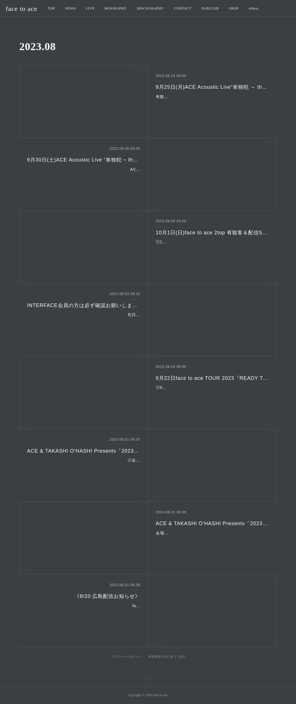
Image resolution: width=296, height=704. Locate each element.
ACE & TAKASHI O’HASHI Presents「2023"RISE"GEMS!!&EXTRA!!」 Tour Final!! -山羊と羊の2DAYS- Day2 (83, 451)
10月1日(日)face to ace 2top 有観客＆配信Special (212, 232)
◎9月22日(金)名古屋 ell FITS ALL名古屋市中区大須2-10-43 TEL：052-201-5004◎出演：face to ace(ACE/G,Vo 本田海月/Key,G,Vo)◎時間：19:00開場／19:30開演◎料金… (212, 394)
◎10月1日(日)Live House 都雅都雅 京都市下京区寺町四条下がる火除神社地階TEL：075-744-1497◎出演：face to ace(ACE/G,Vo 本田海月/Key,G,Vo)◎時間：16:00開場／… (212, 249)
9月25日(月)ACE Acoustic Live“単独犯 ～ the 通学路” (212, 87)
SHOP (234, 8)
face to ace (21, 8)
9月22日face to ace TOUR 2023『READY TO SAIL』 (212, 378)
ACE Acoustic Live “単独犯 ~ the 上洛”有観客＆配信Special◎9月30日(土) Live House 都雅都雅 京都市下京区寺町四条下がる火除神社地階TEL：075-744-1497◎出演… (84, 176)
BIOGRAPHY (116, 8)
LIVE (90, 8)
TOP (51, 8)
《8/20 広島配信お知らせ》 (107, 596)
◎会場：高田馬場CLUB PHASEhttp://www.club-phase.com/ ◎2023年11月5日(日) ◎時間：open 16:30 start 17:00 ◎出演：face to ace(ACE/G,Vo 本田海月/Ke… (84, 467)
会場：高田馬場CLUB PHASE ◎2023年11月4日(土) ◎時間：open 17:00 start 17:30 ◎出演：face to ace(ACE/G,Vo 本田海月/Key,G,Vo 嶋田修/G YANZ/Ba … (211, 540)
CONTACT (183, 8)
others (254, 8)
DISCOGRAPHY (150, 8)
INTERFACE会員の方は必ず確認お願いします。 (83, 305)
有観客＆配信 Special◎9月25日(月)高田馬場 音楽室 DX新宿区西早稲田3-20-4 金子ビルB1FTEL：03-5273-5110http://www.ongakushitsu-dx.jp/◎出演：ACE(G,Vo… (212, 103)
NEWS (70, 8)
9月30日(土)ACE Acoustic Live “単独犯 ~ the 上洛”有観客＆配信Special (83, 160)
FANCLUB (210, 8)
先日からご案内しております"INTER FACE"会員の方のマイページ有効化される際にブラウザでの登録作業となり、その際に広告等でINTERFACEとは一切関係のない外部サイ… (83, 321)
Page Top (148, 680)
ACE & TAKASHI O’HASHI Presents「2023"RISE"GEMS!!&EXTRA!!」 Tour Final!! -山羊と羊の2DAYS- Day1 (212, 523)
